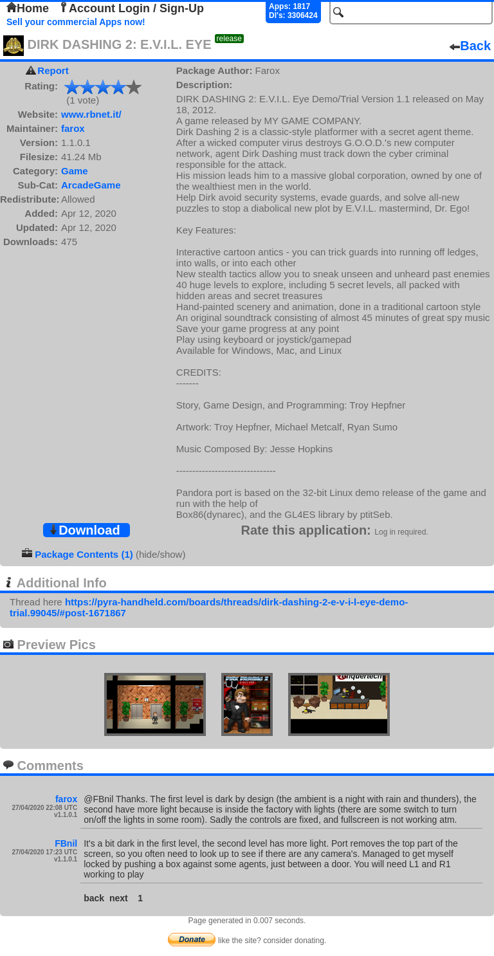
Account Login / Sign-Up (131, 8)
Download (84, 530)
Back (470, 46)
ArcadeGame (91, 184)
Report (52, 70)
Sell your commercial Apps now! (75, 22)
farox (73, 128)
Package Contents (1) (84, 554)
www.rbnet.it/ (91, 114)
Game (74, 170)
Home (27, 8)
